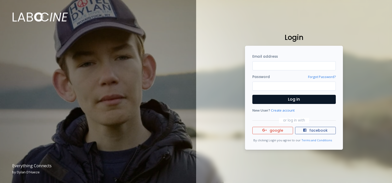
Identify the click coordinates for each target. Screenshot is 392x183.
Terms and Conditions (316, 140)
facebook (315, 130)
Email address (265, 56)
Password (261, 76)
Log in (294, 99)
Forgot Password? (322, 76)
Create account (283, 110)
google (272, 130)
